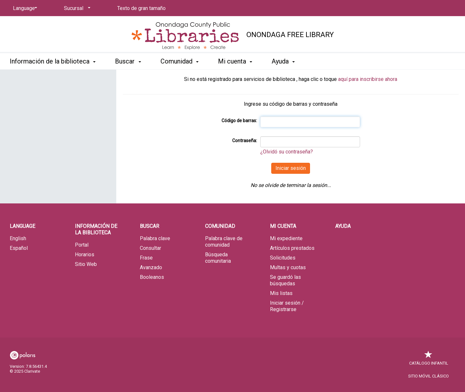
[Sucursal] (76, 8)
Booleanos (152, 277)
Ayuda (343, 226)
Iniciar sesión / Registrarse (287, 306)
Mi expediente (286, 238)
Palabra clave (155, 238)
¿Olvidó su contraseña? (286, 152)
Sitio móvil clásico (428, 376)
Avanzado (151, 267)
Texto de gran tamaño (141, 8)
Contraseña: (244, 140)
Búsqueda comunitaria (218, 257)
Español (19, 248)
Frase (146, 258)
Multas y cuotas (288, 267)
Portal (81, 245)
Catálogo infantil (428, 360)
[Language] (24, 8)
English (18, 238)
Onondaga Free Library (290, 35)
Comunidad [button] (179, 61)
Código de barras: (239, 120)
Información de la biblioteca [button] (53, 61)
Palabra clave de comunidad (224, 241)
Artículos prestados (292, 248)
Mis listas (281, 293)
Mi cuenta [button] (235, 61)
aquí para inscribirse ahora (367, 79)
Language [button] (22, 226)
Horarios (84, 254)
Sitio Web (86, 264)
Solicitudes (282, 258)
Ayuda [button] (283, 61)
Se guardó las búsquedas (285, 280)
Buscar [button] (128, 61)
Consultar (150, 248)
